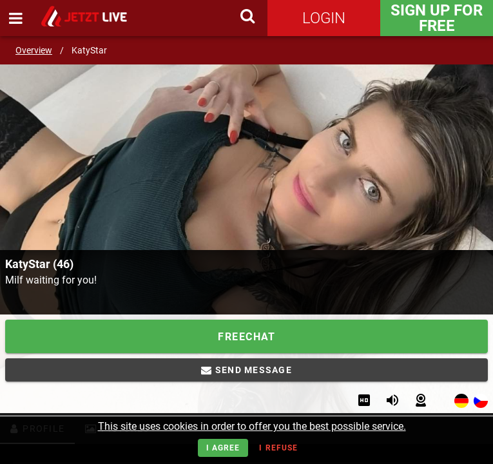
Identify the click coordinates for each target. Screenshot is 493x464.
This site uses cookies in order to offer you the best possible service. (252, 426)
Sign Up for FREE (437, 18)
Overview (33, 50)
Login (323, 18)
